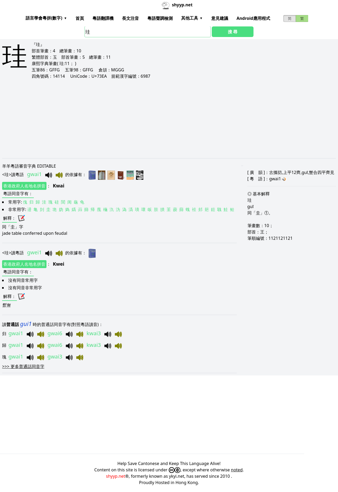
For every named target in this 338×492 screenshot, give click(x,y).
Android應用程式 (253, 18)
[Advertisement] (160, 118)
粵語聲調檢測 (160, 18)
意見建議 (219, 18)
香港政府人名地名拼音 (24, 186)
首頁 (80, 18)
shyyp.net (115, 476)
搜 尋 (232, 32)
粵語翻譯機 (103, 18)
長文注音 (130, 18)
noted (237, 470)
